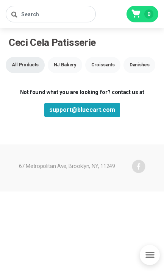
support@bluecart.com (82, 109)
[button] (25, 65)
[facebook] (138, 166)
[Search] (51, 14)
